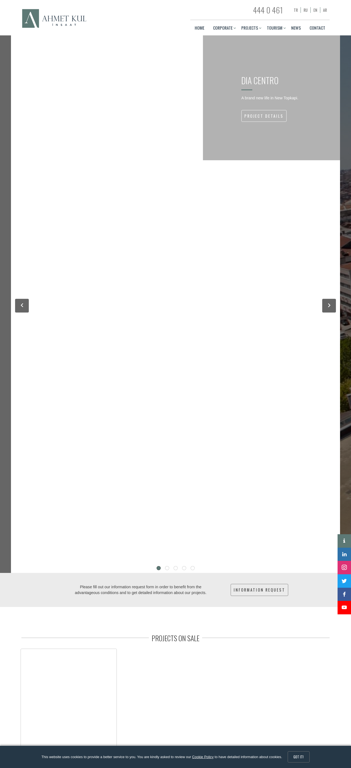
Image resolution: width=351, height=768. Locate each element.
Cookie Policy (203, 757)
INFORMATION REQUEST (259, 590)
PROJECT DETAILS (264, 116)
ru (306, 10)
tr (296, 10)
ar (325, 10)
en (315, 10)
